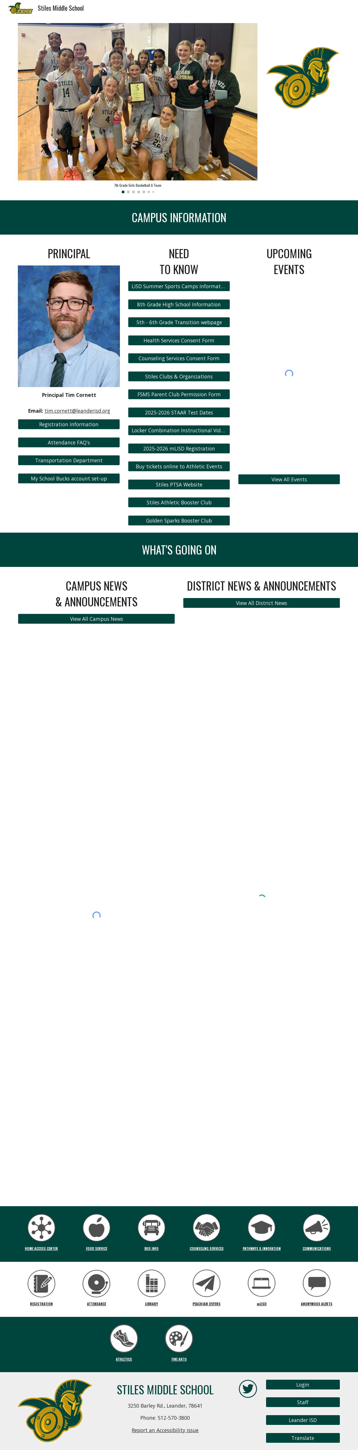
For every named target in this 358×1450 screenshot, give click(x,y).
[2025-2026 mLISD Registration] (178, 448)
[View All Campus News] (96, 618)
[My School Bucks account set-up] (68, 478)
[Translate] (303, 1438)
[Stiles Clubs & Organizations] (178, 376)
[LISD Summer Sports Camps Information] (178, 286)
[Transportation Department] (68, 460)
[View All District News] (261, 603)
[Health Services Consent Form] (178, 340)
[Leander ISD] (303, 1420)
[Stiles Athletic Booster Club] (178, 502)
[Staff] (303, 1402)
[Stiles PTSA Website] (178, 484)
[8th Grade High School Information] (178, 304)
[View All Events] (289, 479)
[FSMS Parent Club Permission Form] (178, 394)
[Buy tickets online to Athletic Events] (178, 466)
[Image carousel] (137, 108)
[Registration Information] (68, 424)
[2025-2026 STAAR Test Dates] (178, 412)
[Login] (303, 1384)
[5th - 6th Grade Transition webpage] (178, 322)
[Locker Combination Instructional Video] (178, 430)
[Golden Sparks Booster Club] (178, 520)
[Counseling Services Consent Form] (178, 358)
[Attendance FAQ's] (68, 442)
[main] (179, 217)
